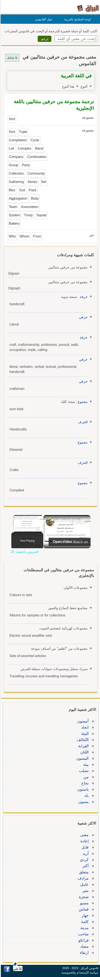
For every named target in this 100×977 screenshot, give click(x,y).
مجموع (82, 402)
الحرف (82, 422)
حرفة (83, 297)
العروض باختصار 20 (77, 521)
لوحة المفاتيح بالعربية (77, 19)
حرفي (82, 317)
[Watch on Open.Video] (69, 542)
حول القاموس (43, 19)
